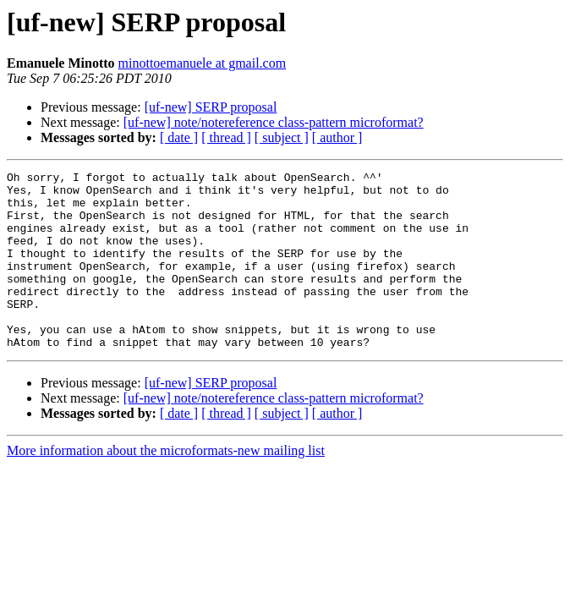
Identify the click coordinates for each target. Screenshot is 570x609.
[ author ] (337, 137)
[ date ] (179, 137)
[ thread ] (226, 137)
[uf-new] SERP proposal (211, 107)
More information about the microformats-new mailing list (166, 486)
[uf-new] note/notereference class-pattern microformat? (273, 122)
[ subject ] (282, 137)
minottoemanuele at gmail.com (202, 63)
